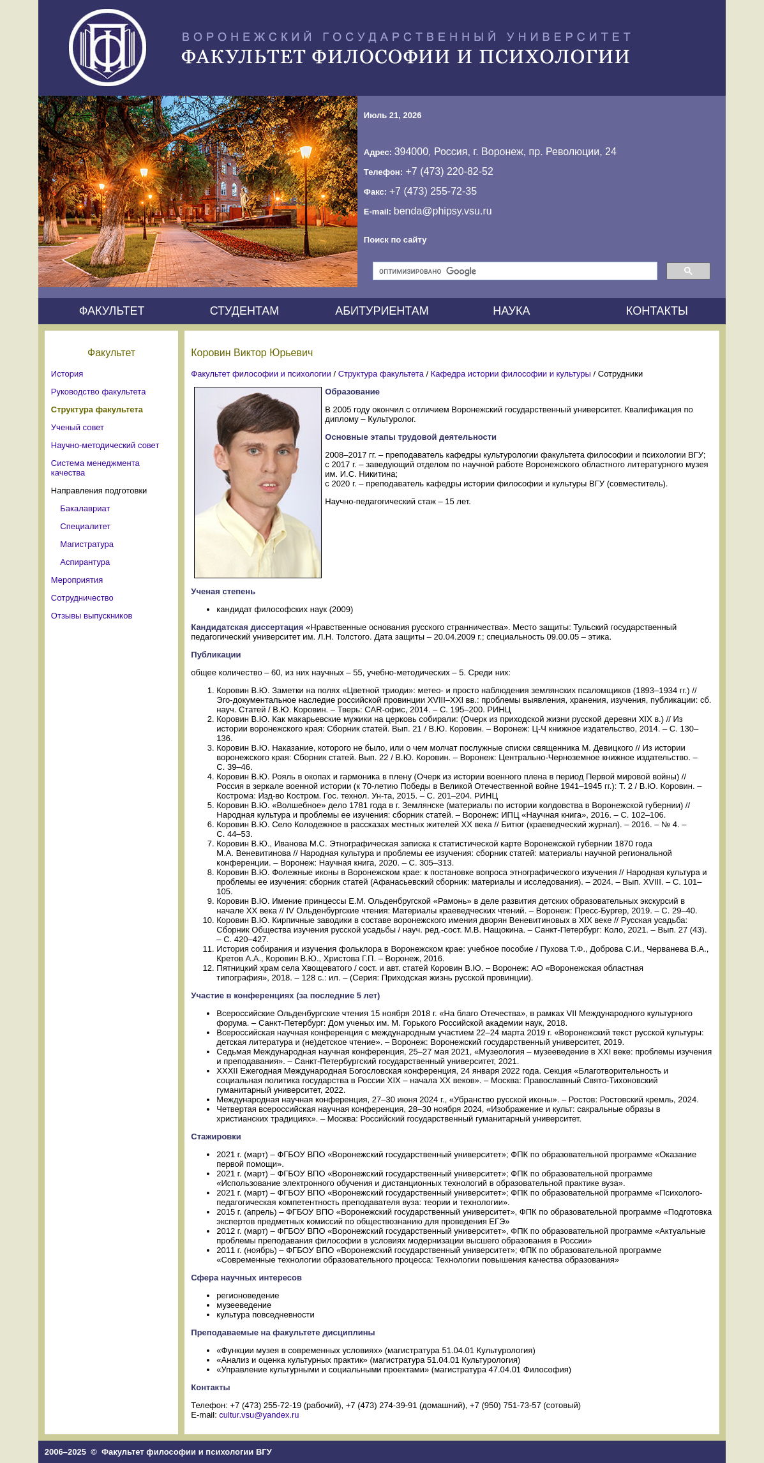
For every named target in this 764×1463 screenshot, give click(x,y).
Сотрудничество (82, 598)
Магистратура (87, 544)
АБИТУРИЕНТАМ (382, 310)
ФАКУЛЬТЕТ (112, 310)
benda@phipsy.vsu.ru (443, 211)
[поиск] (513, 271)
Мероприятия (77, 580)
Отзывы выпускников (91, 615)
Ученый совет (77, 427)
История (67, 374)
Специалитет (85, 526)
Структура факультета (97, 409)
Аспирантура (85, 562)
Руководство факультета (98, 391)
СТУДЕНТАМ (245, 310)
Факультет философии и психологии (261, 374)
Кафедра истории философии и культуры (511, 374)
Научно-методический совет (105, 445)
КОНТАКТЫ (657, 310)
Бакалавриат (85, 508)
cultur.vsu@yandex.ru (259, 1415)
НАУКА (511, 310)
